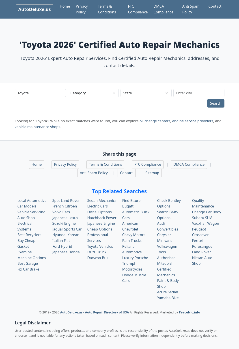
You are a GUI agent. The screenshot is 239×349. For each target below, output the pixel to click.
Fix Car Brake (28, 269)
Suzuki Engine (64, 223)
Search (216, 103)
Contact (215, 6)
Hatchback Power (101, 217)
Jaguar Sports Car (67, 229)
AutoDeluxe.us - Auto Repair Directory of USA (95, 312)
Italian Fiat (61, 240)
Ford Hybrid (62, 246)
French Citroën (64, 206)
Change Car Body (206, 211)
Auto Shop (26, 217)
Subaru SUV (202, 217)
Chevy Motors (133, 234)
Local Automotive (32, 200)
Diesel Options (99, 211)
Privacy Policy (82, 9)
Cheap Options (99, 229)
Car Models (27, 206)
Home (65, 6)
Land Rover (201, 252)
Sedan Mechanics (101, 200)
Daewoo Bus (97, 257)
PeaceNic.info (189, 312)
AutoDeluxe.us (34, 9)
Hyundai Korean (65, 234)
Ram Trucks (132, 240)
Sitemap (152, 172)
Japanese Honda (66, 252)
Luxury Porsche (135, 257)
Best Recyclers (29, 234)
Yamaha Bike (168, 297)
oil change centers (155, 120)
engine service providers (192, 120)
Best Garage (27, 263)
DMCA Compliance (163, 9)
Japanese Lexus (65, 217)
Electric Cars (97, 206)
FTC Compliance (138, 9)
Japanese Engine (101, 223)
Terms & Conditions (107, 9)
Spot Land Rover (66, 200)
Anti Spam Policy (191, 9)
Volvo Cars (61, 211)
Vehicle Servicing (31, 211)
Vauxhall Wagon (205, 223)
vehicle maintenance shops (37, 126)
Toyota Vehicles (100, 246)
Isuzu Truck (96, 252)
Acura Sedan (167, 292)
